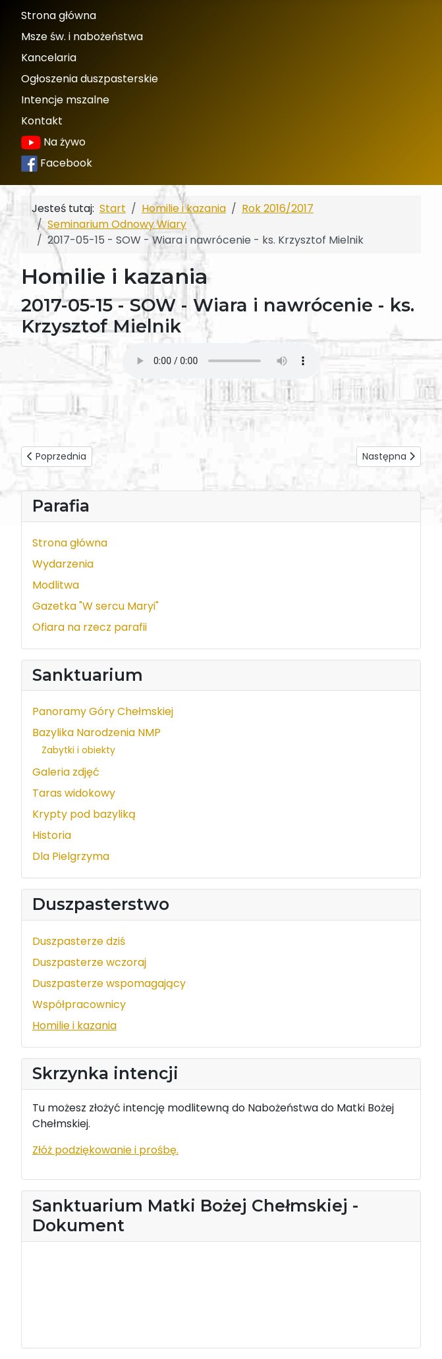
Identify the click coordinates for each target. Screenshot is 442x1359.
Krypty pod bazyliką (84, 814)
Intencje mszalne (65, 99)
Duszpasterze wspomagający (109, 983)
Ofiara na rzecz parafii (89, 627)
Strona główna (58, 15)
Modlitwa (55, 585)
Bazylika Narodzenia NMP (96, 732)
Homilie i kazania (74, 1025)
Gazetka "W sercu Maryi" (95, 606)
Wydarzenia (63, 564)
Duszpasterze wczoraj (89, 962)
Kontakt (42, 120)
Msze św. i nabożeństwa (82, 36)
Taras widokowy (73, 793)
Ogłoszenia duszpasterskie (89, 78)
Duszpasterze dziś (78, 941)
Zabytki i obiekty (78, 750)
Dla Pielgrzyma (70, 856)
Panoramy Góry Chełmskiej (102, 711)
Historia (51, 835)
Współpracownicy (79, 1004)
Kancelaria (48, 57)
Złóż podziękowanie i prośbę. (105, 1150)
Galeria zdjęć (65, 772)
